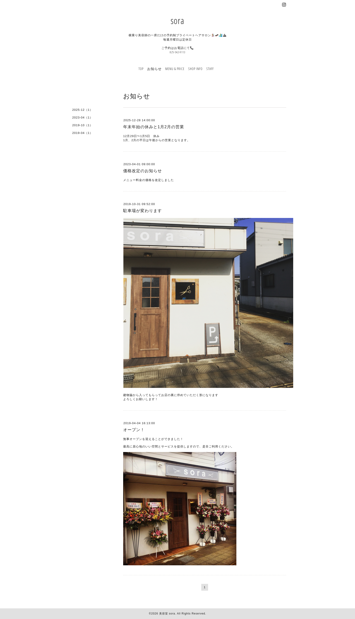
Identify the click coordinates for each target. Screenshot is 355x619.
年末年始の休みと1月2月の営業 (153, 127)
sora (177, 20)
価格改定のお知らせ (142, 171)
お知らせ (154, 68)
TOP (141, 68)
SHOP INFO (195, 68)
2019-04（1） (82, 133)
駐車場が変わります (142, 210)
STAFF (210, 68)
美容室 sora (167, 613)
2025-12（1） (82, 109)
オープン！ (134, 430)
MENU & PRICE (175, 68)
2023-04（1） (82, 117)
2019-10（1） (82, 125)
